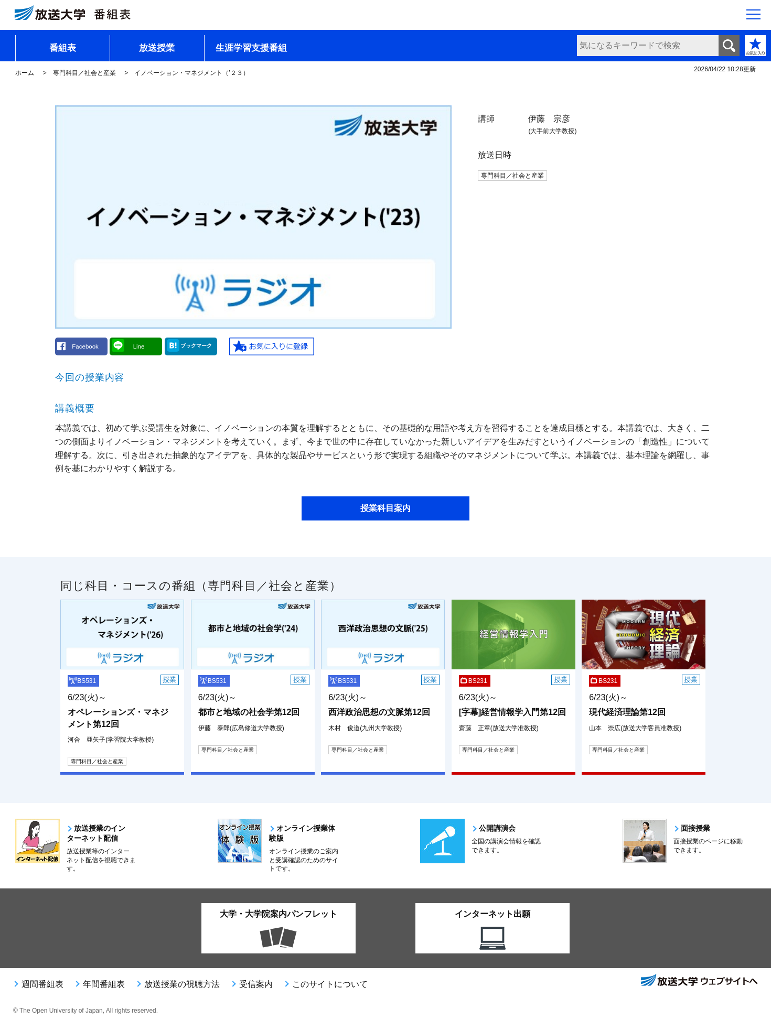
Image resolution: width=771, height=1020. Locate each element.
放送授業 (157, 48)
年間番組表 (104, 984)
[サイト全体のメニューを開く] (753, 16)
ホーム (24, 73)
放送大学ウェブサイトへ (698, 981)
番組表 (62, 48)
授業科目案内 (385, 508)
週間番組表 (42, 984)
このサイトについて (330, 984)
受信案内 (256, 984)
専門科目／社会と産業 (84, 73)
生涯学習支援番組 (251, 48)
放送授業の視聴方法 (182, 984)
